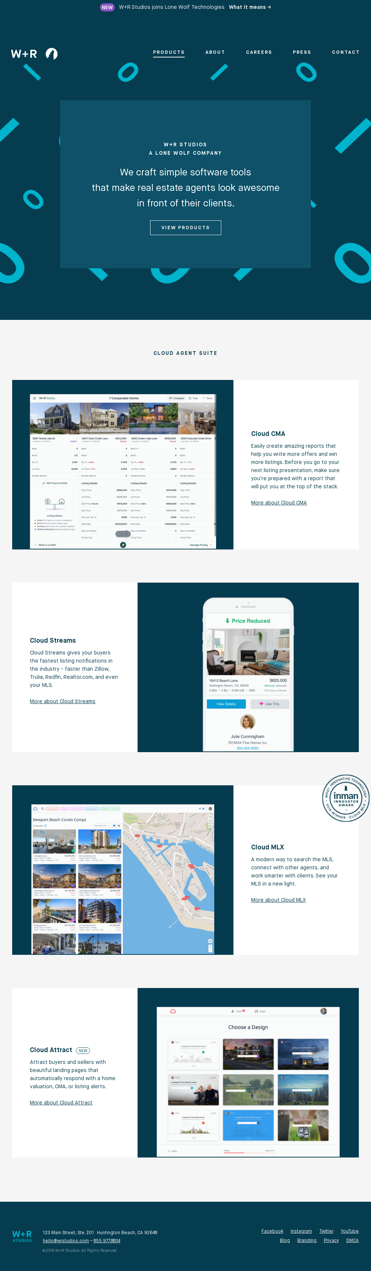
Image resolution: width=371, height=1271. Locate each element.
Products (169, 52)
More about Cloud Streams (63, 701)
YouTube (350, 1231)
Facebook (272, 1231)
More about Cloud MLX (278, 900)
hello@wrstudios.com (66, 1241)
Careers (259, 52)
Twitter (326, 1231)
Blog (285, 1241)
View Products (186, 228)
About (215, 52)
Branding (306, 1241)
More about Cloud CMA (279, 503)
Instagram (301, 1231)
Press (302, 52)
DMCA (352, 1241)
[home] (34, 54)
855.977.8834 (107, 1241)
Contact (346, 52)
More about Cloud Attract (61, 1103)
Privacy (331, 1241)
